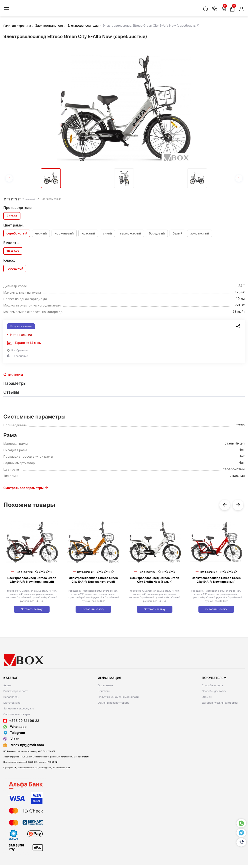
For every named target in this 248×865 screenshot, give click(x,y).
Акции (7, 685)
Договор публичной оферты (220, 702)
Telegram (14, 733)
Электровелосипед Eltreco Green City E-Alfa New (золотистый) (93, 579)
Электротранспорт (15, 691)
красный (88, 233)
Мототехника (11, 702)
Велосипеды (11, 697)
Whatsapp (14, 727)
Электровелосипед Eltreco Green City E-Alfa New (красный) (216, 579)
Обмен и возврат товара (113, 702)
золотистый (199, 233)
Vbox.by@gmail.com (26, 745)
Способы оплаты (213, 685)
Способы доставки (214, 691)
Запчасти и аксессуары (18, 708)
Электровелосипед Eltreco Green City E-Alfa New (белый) (154, 579)
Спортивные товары (16, 714)
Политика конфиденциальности (118, 697)
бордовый (157, 233)
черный (41, 233)
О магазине (105, 685)
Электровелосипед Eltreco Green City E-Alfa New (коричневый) (31, 579)
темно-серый (130, 233)
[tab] (124, 374)
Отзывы (207, 697)
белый (177, 233)
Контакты (104, 691)
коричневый (64, 233)
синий (107, 233)
